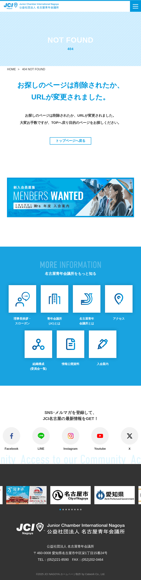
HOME (11, 69)
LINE (41, 448)
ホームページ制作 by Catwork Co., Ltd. (82, 573)
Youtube (100, 448)
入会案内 (103, 363)
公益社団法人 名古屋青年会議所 (36, 6)
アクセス (119, 318)
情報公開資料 (70, 363)
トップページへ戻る (70, 141)
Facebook (11, 448)
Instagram (70, 448)
